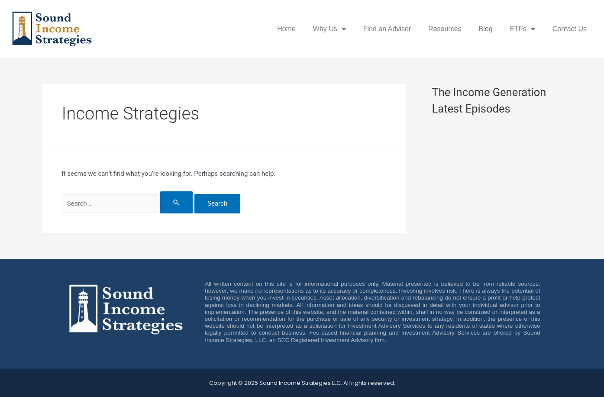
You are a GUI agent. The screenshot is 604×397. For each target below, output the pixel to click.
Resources (444, 28)
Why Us (329, 29)
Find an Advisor (387, 28)
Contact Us (569, 28)
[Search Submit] (176, 202)
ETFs (522, 29)
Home (286, 28)
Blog (486, 28)
